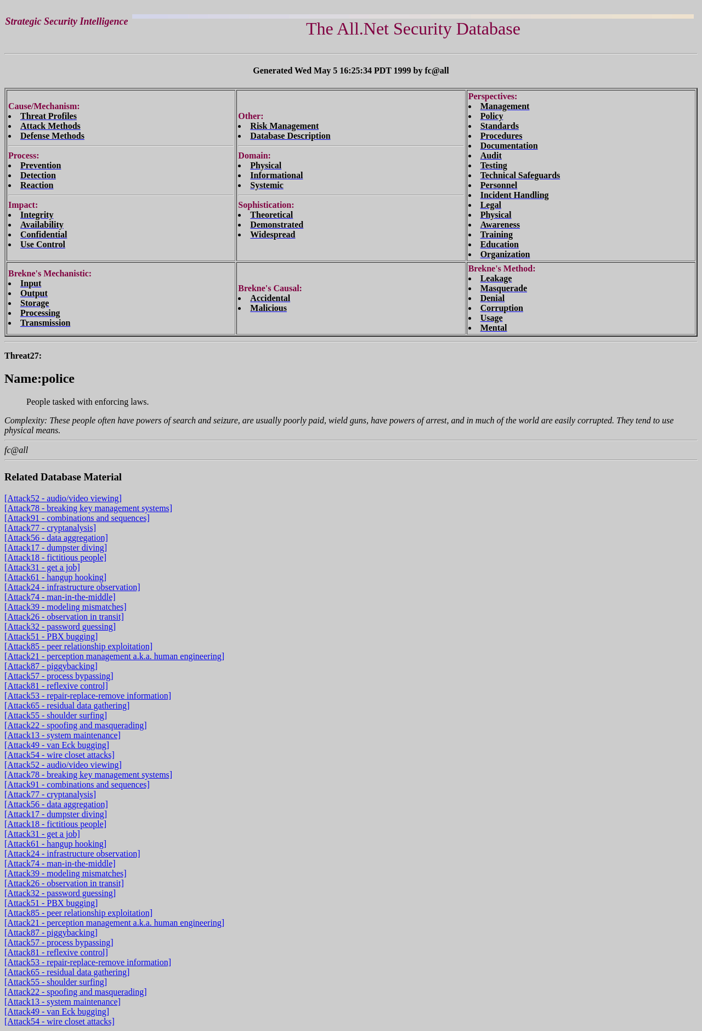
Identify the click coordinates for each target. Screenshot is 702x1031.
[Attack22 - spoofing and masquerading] (75, 725)
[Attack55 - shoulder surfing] (55, 715)
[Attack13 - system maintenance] (62, 735)
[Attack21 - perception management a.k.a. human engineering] (114, 656)
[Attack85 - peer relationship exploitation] (78, 646)
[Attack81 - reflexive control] (56, 685)
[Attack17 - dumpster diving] (55, 547)
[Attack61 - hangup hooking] (55, 577)
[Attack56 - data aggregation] (56, 537)
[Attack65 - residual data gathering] (66, 705)
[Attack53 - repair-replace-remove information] (87, 695)
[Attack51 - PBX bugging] (51, 636)
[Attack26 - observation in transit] (64, 616)
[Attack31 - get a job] (42, 567)
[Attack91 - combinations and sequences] (77, 518)
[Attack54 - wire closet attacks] (59, 755)
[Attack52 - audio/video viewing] (63, 498)
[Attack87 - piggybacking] (51, 666)
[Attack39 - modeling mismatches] (65, 606)
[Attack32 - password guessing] (60, 626)
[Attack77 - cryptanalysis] (50, 528)
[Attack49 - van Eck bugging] (56, 745)
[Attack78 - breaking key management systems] (88, 508)
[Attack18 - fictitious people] (55, 557)
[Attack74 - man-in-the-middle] (60, 597)
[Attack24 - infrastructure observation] (72, 587)
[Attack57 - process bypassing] (59, 676)
